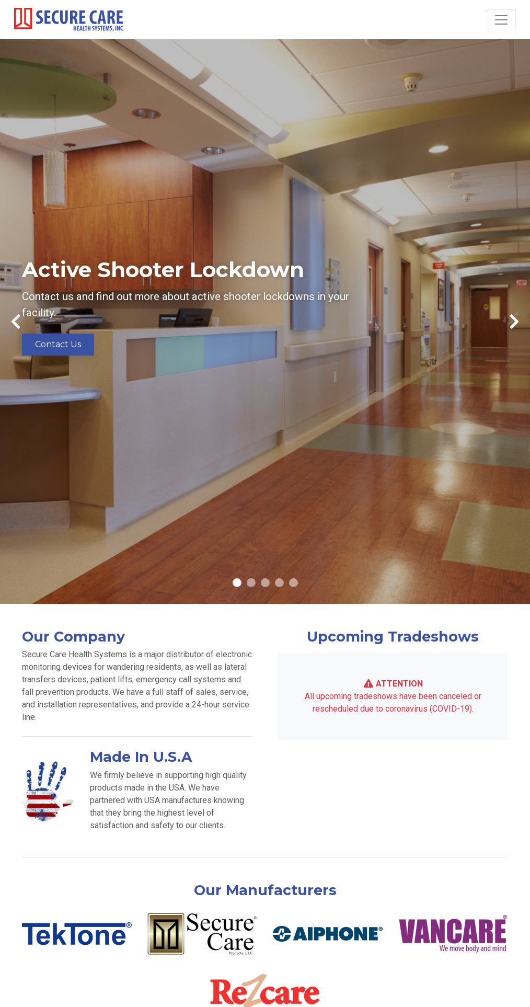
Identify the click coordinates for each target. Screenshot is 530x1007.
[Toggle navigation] (501, 19)
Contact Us (58, 345)
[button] (15, 321)
